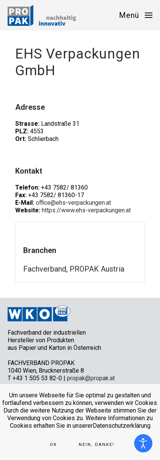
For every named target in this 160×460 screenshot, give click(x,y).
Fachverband (44, 268)
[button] (135, 15)
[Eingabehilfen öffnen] (143, 443)
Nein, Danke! (96, 444)
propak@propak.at (91, 378)
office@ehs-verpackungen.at (73, 202)
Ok (53, 444)
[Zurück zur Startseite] (42, 15)
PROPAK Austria (97, 268)
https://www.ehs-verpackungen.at (86, 210)
